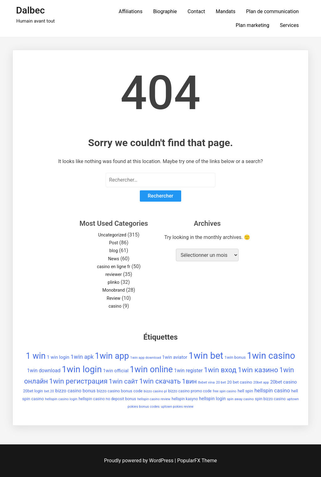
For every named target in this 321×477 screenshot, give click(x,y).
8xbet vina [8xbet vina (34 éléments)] (206, 382)
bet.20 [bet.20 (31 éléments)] (49, 391)
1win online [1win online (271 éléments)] (151, 369)
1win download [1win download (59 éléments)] (44, 371)
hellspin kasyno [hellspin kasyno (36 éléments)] (184, 399)
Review (113, 298)
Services (289, 25)
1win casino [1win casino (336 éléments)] (271, 355)
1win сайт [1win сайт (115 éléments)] (123, 381)
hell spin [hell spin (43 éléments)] (245, 391)
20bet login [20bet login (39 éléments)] (33, 391)
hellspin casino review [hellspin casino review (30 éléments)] (154, 399)
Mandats (225, 11)
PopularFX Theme (197, 461)
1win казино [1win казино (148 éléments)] (258, 370)
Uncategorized (112, 234)
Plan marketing (252, 25)
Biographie (165, 11)
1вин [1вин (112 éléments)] (189, 381)
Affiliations (131, 11)
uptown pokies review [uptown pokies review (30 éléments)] (177, 407)
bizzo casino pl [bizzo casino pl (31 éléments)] (155, 391)
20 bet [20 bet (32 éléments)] (221, 382)
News (113, 258)
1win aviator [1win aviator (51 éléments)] (174, 357)
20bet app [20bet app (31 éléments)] (261, 382)
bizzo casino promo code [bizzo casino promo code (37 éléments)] (189, 391)
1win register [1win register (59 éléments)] (188, 371)
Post (113, 242)
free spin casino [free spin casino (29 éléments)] (224, 391)
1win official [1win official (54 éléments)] (116, 371)
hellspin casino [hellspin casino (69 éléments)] (272, 390)
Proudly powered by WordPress (139, 461)
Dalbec (30, 10)
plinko (113, 282)
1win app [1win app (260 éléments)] (112, 356)
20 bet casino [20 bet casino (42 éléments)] (239, 382)
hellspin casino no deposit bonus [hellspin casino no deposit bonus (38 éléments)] (107, 398)
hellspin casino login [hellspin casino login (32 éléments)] (61, 399)
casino (114, 306)
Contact (196, 11)
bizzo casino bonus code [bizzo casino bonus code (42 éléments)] (120, 391)
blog (113, 250)
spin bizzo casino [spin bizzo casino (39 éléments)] (270, 398)
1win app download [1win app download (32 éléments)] (145, 357)
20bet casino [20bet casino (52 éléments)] (283, 382)
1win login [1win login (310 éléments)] (82, 369)
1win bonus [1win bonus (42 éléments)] (235, 357)
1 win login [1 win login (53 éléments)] (58, 357)
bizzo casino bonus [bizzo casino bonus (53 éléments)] (75, 391)
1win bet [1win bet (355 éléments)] (205, 355)
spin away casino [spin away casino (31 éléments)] (240, 399)
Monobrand (114, 290)
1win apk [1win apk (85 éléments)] (82, 356)
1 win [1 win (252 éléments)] (35, 356)
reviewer (113, 274)
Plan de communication (272, 11)
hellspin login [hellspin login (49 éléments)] (212, 398)
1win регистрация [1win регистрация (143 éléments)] (78, 381)
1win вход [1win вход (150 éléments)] (220, 370)
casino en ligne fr (113, 266)
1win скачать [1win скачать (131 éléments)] (160, 381)
